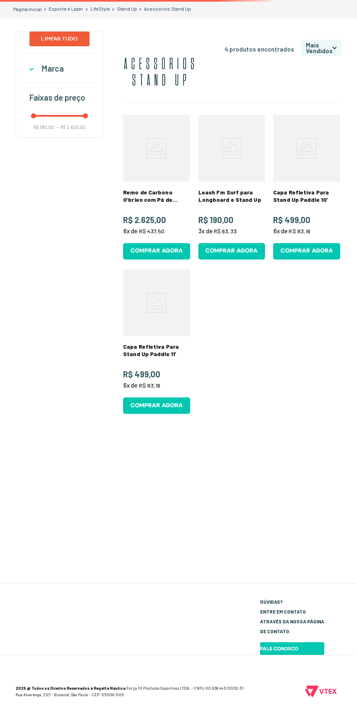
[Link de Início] (27, 9)
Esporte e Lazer (66, 8)
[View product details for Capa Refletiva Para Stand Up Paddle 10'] (306, 189)
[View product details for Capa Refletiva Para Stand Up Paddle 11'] (156, 349)
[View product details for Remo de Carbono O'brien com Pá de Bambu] (156, 189)
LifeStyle (100, 8)
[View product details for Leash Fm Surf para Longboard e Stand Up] (231, 189)
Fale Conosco (279, 648)
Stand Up (127, 8)
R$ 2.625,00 (71, 127)
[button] (59, 68)
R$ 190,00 (44, 127)
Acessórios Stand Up (167, 8)
